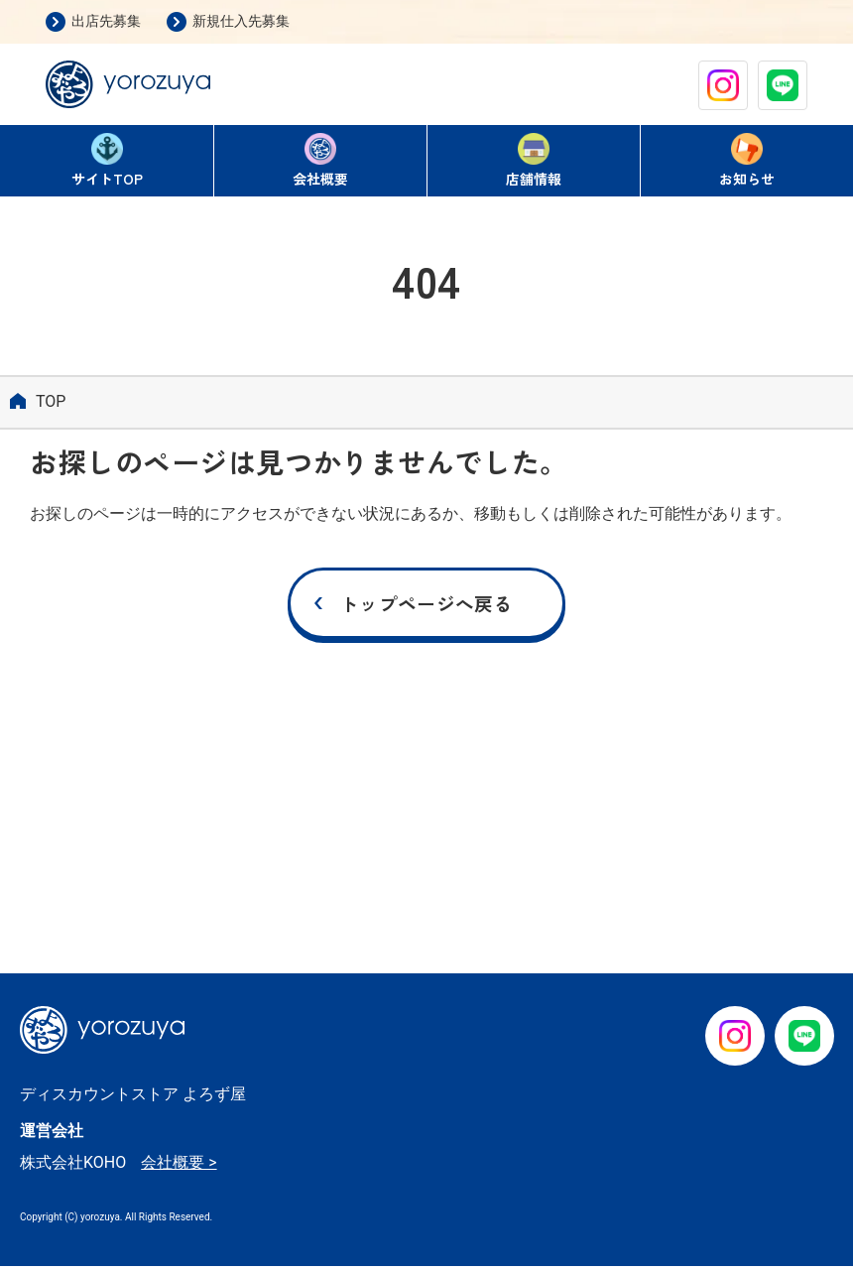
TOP (107, 162)
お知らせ (747, 161)
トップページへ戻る (426, 605)
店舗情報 (533, 161)
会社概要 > (178, 1167)
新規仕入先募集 (241, 21)
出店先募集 (106, 21)
